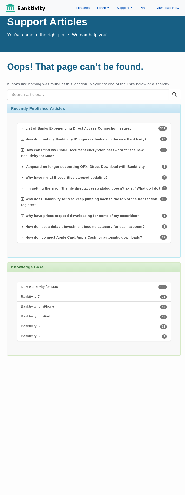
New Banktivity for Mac (94, 287)
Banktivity (31, 8)
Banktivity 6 (94, 326)
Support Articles (47, 21)
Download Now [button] (167, 8)
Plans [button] (144, 8)
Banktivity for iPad (94, 316)
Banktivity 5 (94, 336)
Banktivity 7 (94, 297)
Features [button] (83, 8)
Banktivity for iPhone (94, 307)
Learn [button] (103, 8)
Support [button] (124, 8)
